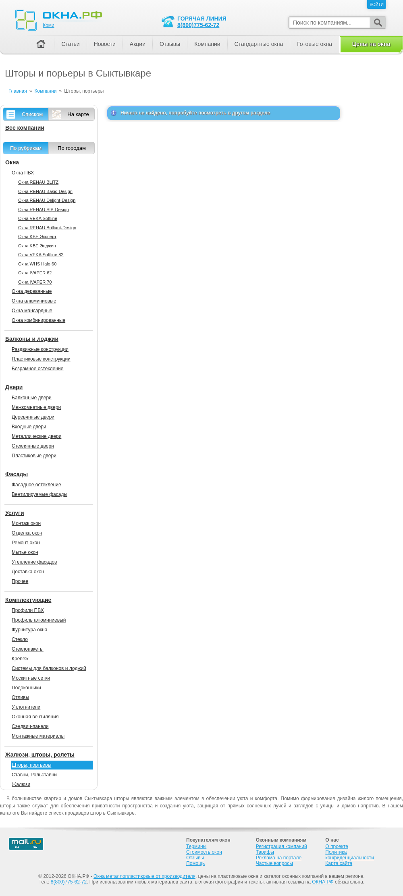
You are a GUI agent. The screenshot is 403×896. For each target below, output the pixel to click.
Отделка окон (27, 533)
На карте (78, 114)
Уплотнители (26, 707)
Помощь (195, 863)
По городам (72, 148)
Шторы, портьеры (31, 765)
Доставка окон (28, 572)
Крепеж (20, 659)
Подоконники (26, 688)
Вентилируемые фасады (39, 494)
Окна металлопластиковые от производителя (144, 876)
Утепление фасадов (34, 562)
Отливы (20, 697)
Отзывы (170, 44)
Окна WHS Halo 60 (37, 263)
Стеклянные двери (33, 446)
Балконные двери (32, 397)
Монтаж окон (26, 523)
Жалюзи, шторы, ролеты (40, 754)
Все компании (24, 127)
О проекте (336, 846)
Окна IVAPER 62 (35, 272)
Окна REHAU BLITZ (38, 182)
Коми (48, 25)
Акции (137, 44)
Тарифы (265, 852)
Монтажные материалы (38, 736)
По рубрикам (26, 148)
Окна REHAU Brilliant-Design (47, 227)
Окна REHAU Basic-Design (45, 191)
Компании (207, 44)
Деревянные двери (33, 417)
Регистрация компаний (281, 846)
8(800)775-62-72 (198, 25)
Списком (32, 114)
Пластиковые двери (34, 455)
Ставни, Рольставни (34, 775)
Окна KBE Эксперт (37, 236)
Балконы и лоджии (31, 339)
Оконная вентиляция (35, 717)
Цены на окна (371, 44)
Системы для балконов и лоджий (49, 668)
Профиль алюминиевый (39, 620)
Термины (196, 846)
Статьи (70, 44)
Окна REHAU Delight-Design (46, 200)
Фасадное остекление (36, 484)
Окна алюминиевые (34, 301)
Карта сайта (338, 863)
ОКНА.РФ (322, 882)
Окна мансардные (32, 310)
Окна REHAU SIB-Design (43, 209)
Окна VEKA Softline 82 (40, 254)
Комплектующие (28, 600)
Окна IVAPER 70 (35, 282)
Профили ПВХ (28, 610)
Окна (12, 162)
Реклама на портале (278, 858)
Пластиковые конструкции (41, 359)
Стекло (20, 639)
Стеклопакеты (28, 649)
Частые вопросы (274, 863)
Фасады (16, 474)
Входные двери (29, 426)
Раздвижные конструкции (40, 349)
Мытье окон (25, 552)
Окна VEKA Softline (37, 218)
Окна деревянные (32, 291)
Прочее (20, 581)
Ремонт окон (26, 542)
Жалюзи (21, 784)
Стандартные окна (259, 44)
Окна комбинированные (38, 320)
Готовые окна (314, 44)
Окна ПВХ (23, 173)
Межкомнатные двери (36, 407)
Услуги (14, 513)
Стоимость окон (204, 852)
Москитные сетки (31, 678)
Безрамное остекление (37, 368)
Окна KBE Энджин (37, 245)
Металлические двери (36, 436)
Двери (14, 387)
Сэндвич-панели (30, 726)
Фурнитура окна (29, 630)
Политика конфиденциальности (349, 855)
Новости (105, 44)
